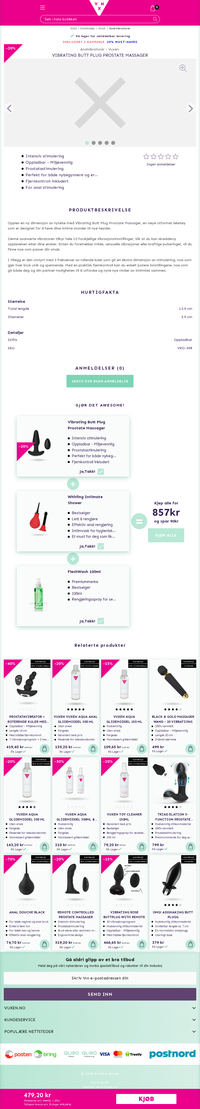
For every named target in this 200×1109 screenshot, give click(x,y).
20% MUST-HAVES (122, 42)
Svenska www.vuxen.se (100, 1087)
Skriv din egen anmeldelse (100, 381)
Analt (102, 28)
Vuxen (113, 49)
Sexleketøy (87, 28)
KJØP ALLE (166, 535)
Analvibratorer (120, 28)
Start (74, 28)
